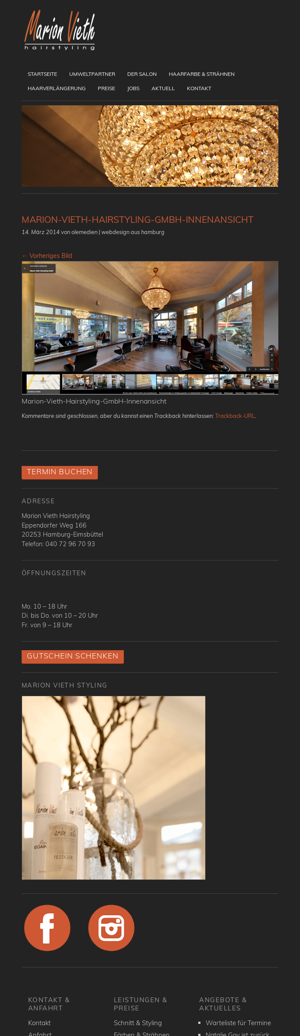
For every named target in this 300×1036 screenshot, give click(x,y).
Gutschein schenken (73, 655)
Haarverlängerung (57, 88)
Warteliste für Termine (238, 1023)
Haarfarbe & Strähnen (202, 74)
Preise (106, 88)
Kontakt (199, 88)
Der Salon (142, 74)
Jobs (133, 88)
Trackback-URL (235, 415)
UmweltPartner (92, 74)
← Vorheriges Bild (47, 256)
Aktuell (163, 88)
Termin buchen (60, 471)
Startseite (42, 74)
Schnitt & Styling (138, 1023)
